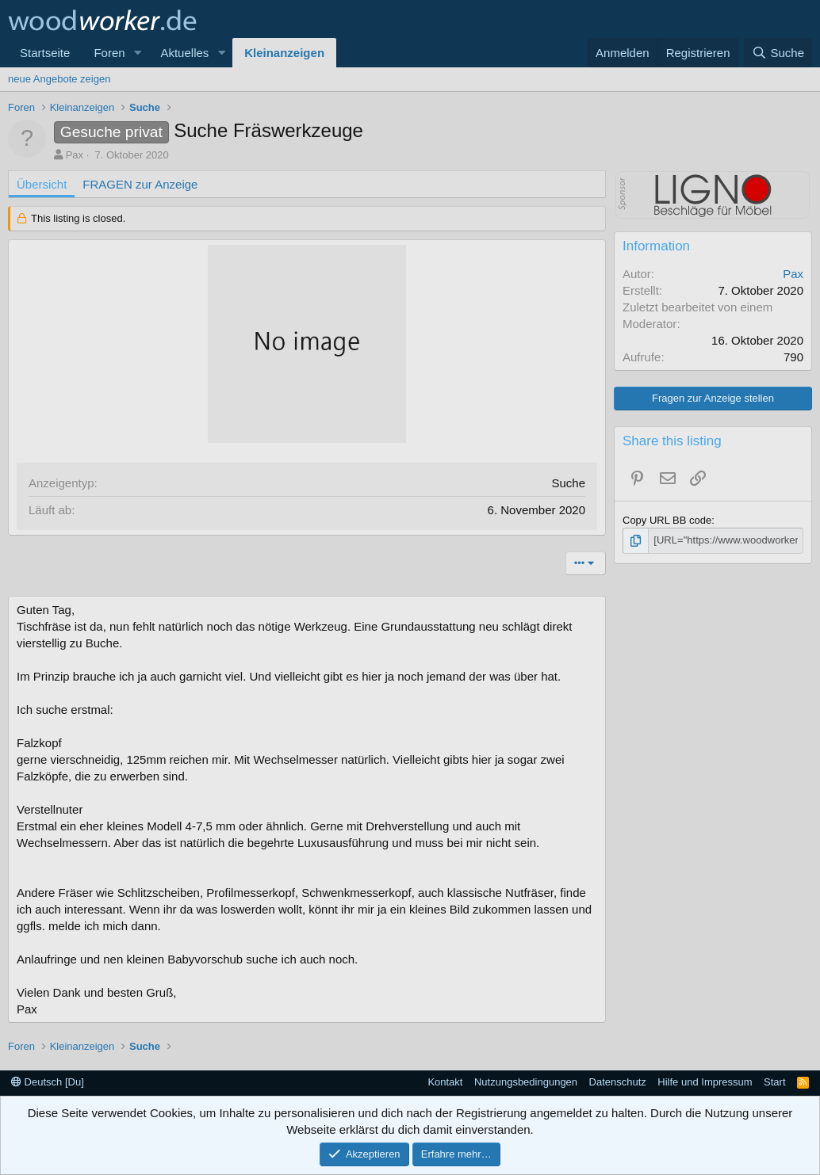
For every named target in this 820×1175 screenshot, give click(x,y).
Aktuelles (184, 52)
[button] (137, 52)
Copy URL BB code (667, 520)
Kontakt (444, 1082)
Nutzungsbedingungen (525, 1082)
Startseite (45, 52)
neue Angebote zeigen (59, 79)
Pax (74, 155)
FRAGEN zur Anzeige (139, 184)
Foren (109, 52)
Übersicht (42, 184)
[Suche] (778, 52)
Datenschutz (617, 1082)
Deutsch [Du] (47, 1082)
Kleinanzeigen (284, 52)
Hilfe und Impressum (704, 1082)
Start (774, 1082)
